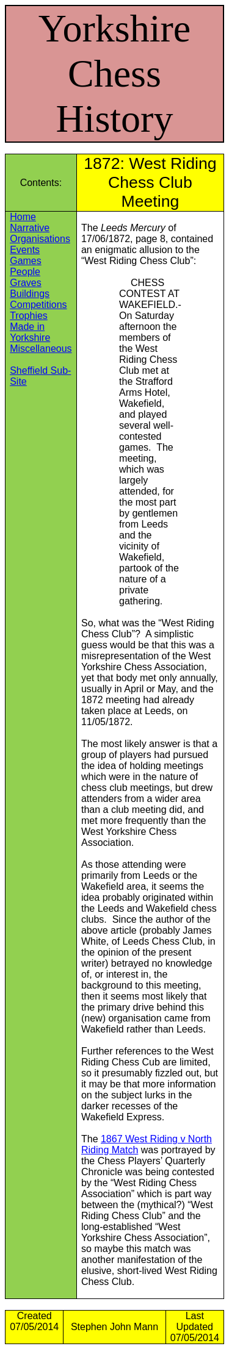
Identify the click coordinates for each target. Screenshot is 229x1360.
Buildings (29, 293)
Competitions (38, 304)
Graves (26, 282)
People (25, 272)
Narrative (29, 228)
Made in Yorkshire (30, 332)
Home (23, 217)
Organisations (40, 239)
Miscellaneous (40, 348)
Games (26, 261)
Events (25, 250)
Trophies (29, 315)
